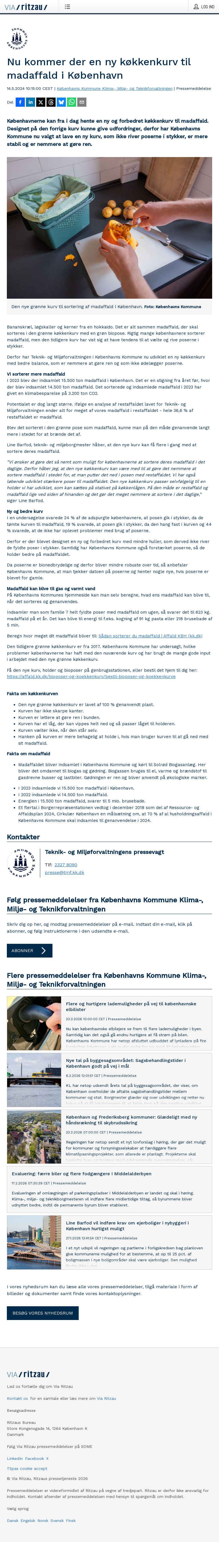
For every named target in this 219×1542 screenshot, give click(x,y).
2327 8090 (65, 864)
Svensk (57, 1520)
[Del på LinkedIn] (30, 103)
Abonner (29, 950)
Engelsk (28, 1520)
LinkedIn (15, 1458)
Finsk (71, 1520)
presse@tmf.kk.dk (64, 872)
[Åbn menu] (68, 6)
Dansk (12, 1520)
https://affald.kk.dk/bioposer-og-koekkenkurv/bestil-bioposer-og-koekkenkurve (91, 676)
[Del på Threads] (51, 103)
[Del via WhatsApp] (71, 103)
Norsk (42, 1520)
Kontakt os (17, 1398)
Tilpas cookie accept (27, 1468)
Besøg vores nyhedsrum (43, 1313)
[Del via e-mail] (81, 103)
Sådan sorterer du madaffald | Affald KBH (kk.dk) (150, 636)
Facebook (34, 1458)
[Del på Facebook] (20, 103)
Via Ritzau (106, 1398)
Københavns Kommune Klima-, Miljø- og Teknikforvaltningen (115, 88)
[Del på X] (40, 103)
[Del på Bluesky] (61, 103)
